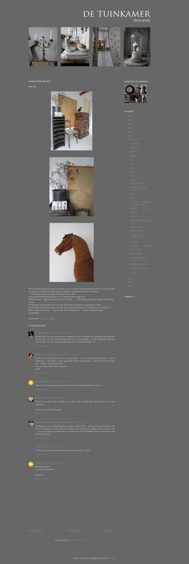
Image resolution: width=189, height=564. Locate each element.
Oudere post (108, 530)
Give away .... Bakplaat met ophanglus (140, 203)
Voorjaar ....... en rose (139, 208)
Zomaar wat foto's (137, 183)
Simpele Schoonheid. (139, 264)
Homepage (72, 530)
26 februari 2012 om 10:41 (63, 381)
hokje (37, 398)
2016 (130, 120)
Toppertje (133, 212)
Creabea (133, 241)
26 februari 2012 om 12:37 (54, 446)
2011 (130, 278)
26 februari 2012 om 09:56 (68, 354)
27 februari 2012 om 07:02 (55, 463)
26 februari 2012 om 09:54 (60, 333)
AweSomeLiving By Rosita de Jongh (52, 422)
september (135, 151)
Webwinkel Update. (138, 268)
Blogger (112, 558)
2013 (130, 132)
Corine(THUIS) (42, 333)
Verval (132, 198)
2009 (130, 286)
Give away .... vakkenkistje (141, 245)
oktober (133, 147)
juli (131, 160)
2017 (130, 116)
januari (133, 273)
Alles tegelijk (135, 253)
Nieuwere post (35, 530)
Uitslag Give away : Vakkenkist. (138, 236)
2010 (130, 282)
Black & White (135, 231)
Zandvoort (134, 216)
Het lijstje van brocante (45, 354)
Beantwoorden (41, 346)
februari (133, 180)
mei (132, 167)
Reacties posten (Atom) (78, 540)
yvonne (38, 446)
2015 (130, 124)
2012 (130, 136)
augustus (134, 155)
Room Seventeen (43, 381)
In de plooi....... (136, 194)
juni (132, 163)
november (135, 143)
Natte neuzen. (135, 249)
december (135, 139)
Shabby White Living (138, 227)
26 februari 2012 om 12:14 (81, 422)
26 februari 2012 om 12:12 (52, 398)
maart (133, 176)
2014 (130, 128)
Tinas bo (39, 463)
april (132, 171)
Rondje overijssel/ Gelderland (137, 258)
